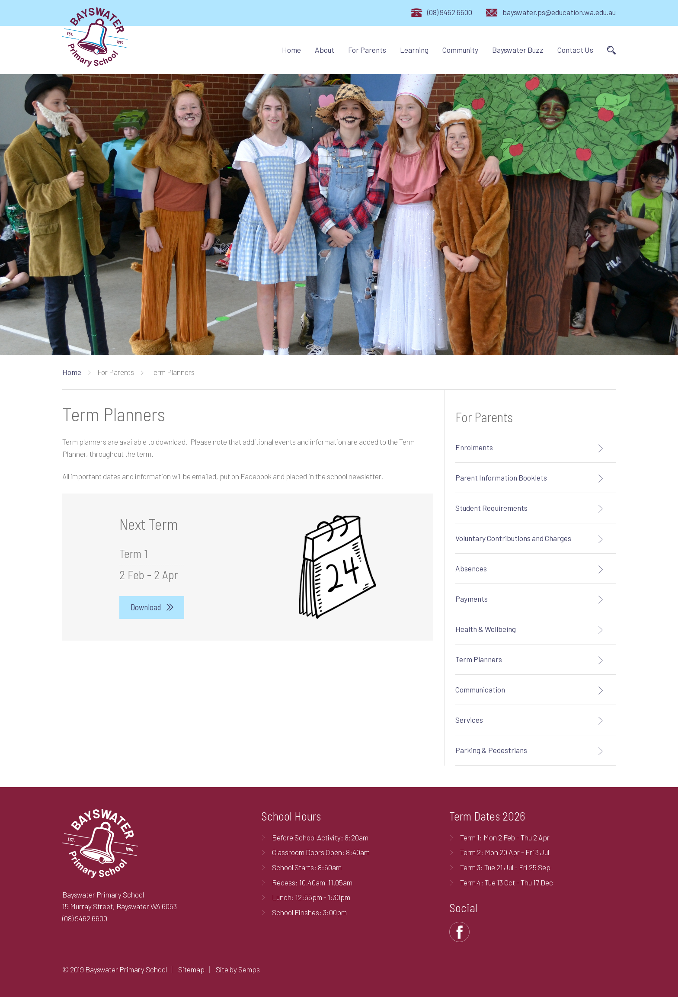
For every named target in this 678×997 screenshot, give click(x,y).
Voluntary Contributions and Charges (513, 538)
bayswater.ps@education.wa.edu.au (559, 12)
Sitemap (191, 969)
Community (460, 49)
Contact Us (575, 49)
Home (291, 49)
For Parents (367, 49)
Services (469, 719)
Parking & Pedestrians (491, 750)
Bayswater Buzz (518, 49)
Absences (471, 568)
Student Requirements (491, 507)
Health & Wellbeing (485, 629)
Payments (471, 598)
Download (146, 607)
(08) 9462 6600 (449, 12)
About (324, 49)
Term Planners (478, 659)
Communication (480, 689)
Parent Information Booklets (501, 477)
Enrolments (474, 447)
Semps (249, 969)
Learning (414, 49)
